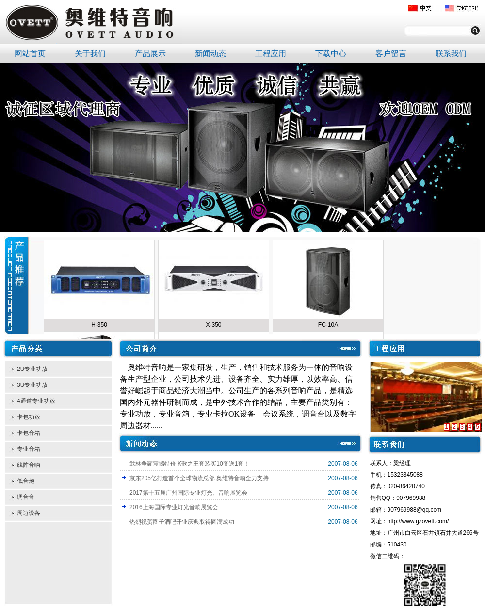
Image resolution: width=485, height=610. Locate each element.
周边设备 (28, 513)
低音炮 (25, 481)
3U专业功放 (32, 385)
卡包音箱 (28, 433)
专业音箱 (28, 449)
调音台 (25, 497)
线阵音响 (28, 465)
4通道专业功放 (36, 401)
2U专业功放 (32, 369)
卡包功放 (28, 417)
